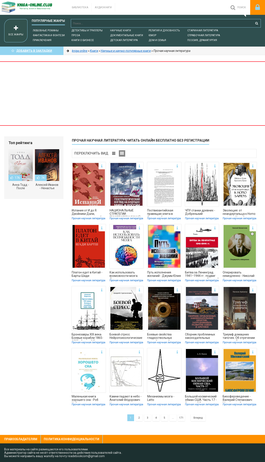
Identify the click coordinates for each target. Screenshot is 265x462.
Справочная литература (203, 35)
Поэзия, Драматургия (202, 40)
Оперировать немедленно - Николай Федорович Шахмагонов (238, 274)
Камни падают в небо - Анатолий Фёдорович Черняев (125, 398)
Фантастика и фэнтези (49, 35)
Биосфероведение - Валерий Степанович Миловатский (237, 398)
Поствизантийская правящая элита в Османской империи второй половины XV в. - (164, 212)
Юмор (152, 35)
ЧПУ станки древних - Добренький (200, 212)
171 (181, 417)
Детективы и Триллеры (87, 30)
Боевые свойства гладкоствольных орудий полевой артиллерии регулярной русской (164, 336)
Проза (75, 35)
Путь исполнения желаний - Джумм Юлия (164, 274)
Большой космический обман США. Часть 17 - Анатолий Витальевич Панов (201, 398)
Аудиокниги (103, 7)
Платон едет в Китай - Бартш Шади (87, 274)
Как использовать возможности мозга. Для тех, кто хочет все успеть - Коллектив (125, 274)
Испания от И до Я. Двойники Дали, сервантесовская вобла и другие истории (88, 212)
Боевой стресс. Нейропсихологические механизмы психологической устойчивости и (126, 336)
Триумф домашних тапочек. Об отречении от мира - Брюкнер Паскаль (239, 336)
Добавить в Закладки (31, 50)
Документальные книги (126, 35)
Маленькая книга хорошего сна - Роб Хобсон (85, 398)
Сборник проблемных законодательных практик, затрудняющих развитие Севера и (202, 336)
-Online (31, 7)
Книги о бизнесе (82, 40)
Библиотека (80, 7)
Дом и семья (157, 40)
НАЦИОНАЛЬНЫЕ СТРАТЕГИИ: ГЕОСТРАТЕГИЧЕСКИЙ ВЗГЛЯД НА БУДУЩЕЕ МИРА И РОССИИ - (125, 212)
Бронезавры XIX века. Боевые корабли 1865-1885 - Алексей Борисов (88, 336)
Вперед (198, 417)
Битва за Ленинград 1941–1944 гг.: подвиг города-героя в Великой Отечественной (202, 274)
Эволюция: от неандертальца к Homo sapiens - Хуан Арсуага (239, 212)
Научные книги (120, 30)
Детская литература (124, 40)
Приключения (42, 40)
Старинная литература (202, 30)
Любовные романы (46, 30)
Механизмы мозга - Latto (160, 398)
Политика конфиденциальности (71, 439)
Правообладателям (20, 439)
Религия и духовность (164, 30)
